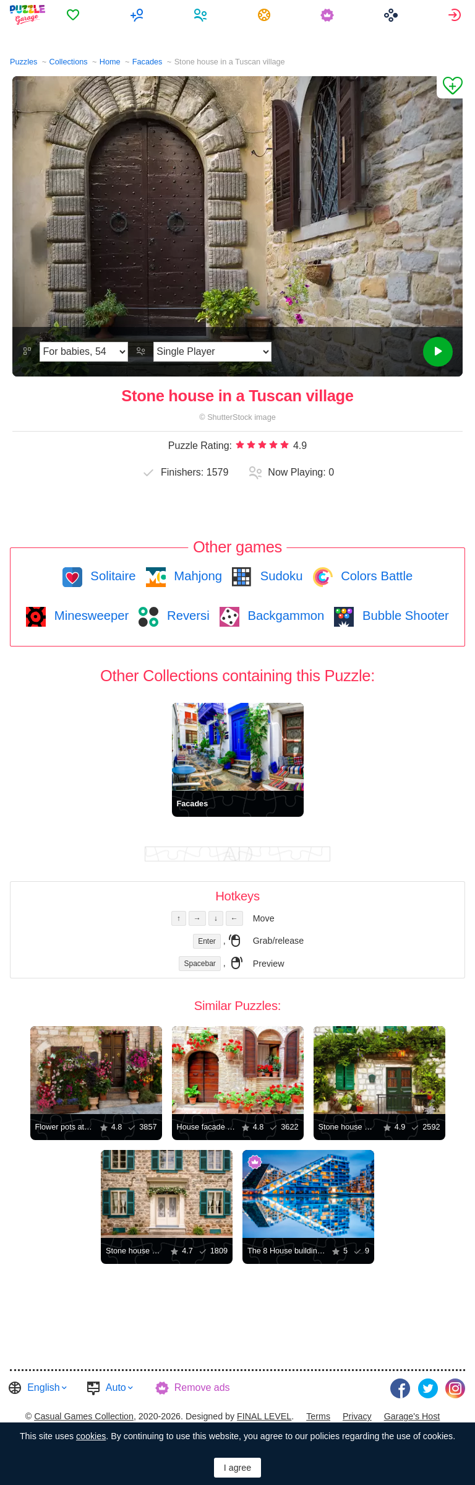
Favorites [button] (74, 15)
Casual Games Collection (84, 1416)
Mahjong (196, 576)
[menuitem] (74, 15)
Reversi (186, 615)
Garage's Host (412, 1416)
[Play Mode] (212, 352)
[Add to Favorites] (450, 87)
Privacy (357, 1416)
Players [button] (202, 15)
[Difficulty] (84, 352)
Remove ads (202, 1387)
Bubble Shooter (403, 615)
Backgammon (284, 615)
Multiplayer (138, 15)
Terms (318, 1416)
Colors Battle (375, 576)
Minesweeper (90, 615)
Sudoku (279, 576)
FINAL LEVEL (264, 1416)
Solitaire (111, 576)
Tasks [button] (266, 15)
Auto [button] (116, 1387)
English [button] (43, 1387)
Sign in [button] (456, 15)
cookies (91, 1436)
